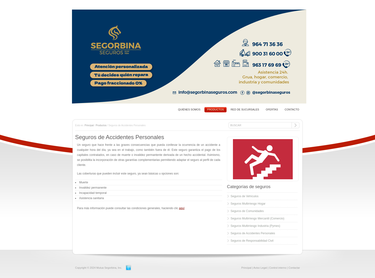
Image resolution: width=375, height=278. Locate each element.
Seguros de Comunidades (247, 211)
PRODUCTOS (215, 109)
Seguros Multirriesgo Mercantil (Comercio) (257, 218)
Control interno (277, 267)
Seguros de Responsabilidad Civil (252, 240)
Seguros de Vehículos (245, 196)
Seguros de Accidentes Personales (253, 233)
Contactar (294, 267)
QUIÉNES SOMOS (189, 109)
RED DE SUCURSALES (245, 109)
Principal (89, 125)
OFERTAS (272, 109)
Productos (101, 125)
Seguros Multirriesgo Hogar (248, 203)
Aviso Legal (260, 267)
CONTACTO (292, 109)
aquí (181, 208)
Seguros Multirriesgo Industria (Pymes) (255, 226)
